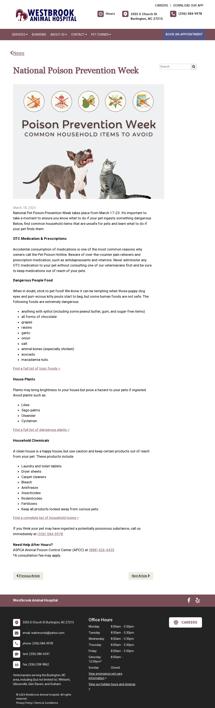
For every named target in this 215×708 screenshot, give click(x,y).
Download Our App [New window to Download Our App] (188, 5)
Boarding (39, 34)
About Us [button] (58, 34)
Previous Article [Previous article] (28, 575)
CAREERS (161, 5)
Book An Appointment (184, 34)
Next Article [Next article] (141, 575)
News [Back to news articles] (17, 53)
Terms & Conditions (46, 702)
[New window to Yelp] (197, 601)
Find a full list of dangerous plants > (41, 430)
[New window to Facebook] (189, 601)
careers (185, 622)
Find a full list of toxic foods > (36, 368)
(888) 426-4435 (101, 550)
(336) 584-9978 (50, 534)
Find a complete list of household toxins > (46, 518)
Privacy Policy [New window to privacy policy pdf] (24, 702)
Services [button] (20, 34)
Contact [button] (79, 34)
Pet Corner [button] (101, 34)
